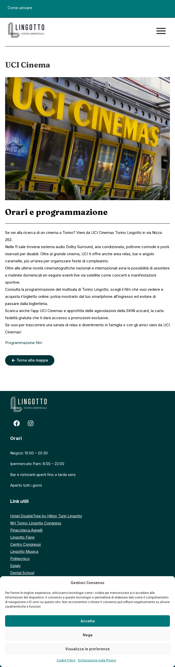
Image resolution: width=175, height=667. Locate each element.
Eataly (15, 565)
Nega (87, 635)
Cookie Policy (66, 660)
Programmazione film (23, 342)
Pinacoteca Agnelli (26, 530)
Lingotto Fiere (22, 537)
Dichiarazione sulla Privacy (97, 660)
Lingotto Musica (24, 551)
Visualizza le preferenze (87, 649)
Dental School (22, 572)
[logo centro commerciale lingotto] (26, 30)
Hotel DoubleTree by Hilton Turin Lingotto (46, 516)
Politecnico (20, 558)
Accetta (88, 621)
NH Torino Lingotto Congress (35, 523)
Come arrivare (20, 7)
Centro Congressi (25, 544)
